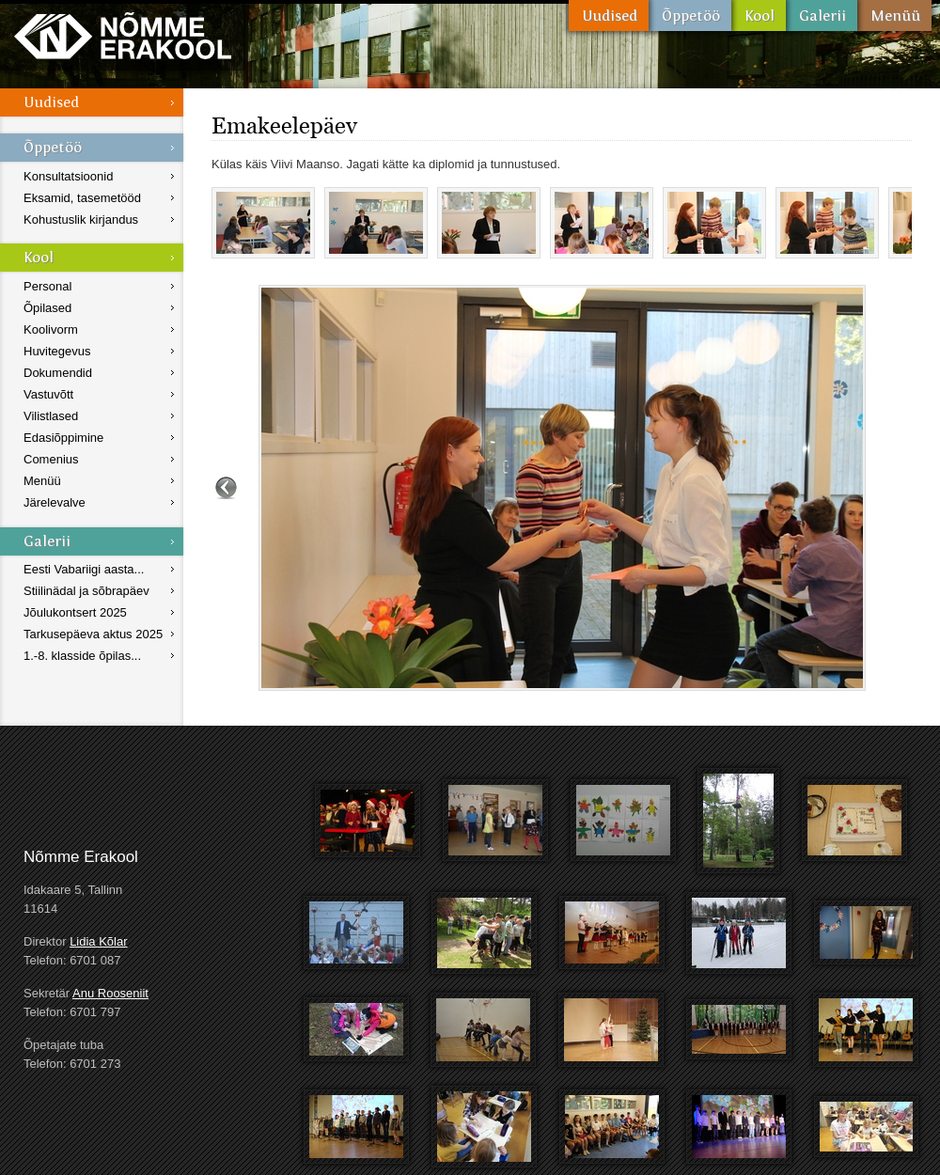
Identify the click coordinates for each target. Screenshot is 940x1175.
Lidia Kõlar (98, 941)
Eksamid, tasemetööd (82, 198)
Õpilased (47, 308)
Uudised (609, 15)
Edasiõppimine (63, 438)
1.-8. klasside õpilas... (82, 656)
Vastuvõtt (48, 394)
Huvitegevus (57, 351)
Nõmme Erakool (122, 35)
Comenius (51, 459)
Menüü (894, 15)
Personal (47, 286)
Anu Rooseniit (110, 993)
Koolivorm (51, 329)
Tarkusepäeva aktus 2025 (93, 634)
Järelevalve (55, 502)
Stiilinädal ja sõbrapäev (86, 591)
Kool (758, 15)
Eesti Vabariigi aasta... (84, 569)
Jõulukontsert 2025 (75, 612)
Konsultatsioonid (68, 176)
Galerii (821, 15)
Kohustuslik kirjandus (81, 219)
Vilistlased (51, 416)
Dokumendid (58, 373)
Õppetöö (690, 15)
